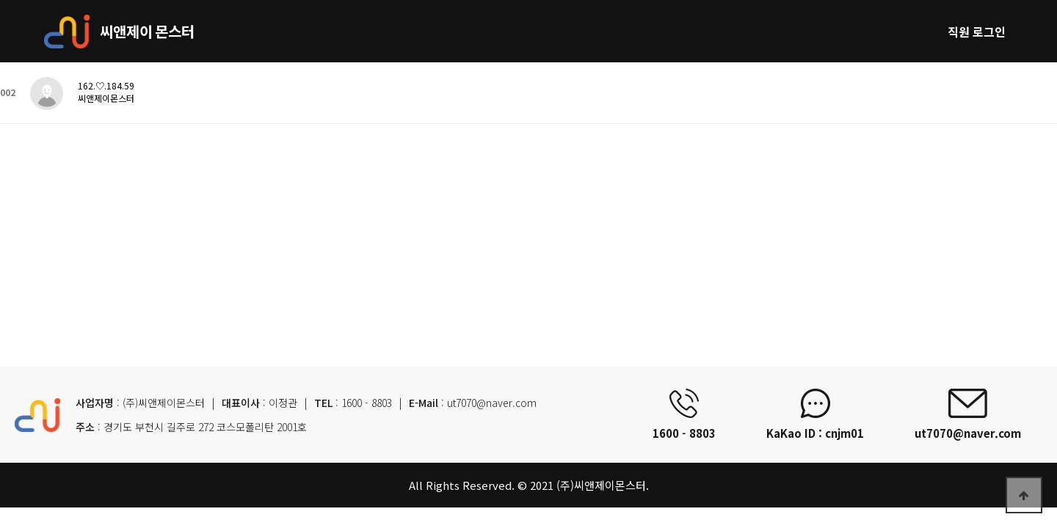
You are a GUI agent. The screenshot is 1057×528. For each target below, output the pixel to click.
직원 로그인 (977, 31)
